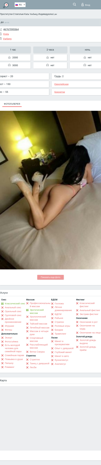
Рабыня (59, 318)
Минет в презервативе (62, 343)
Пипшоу (9, 363)
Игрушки (9, 325)
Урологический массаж (38, 318)
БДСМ (58, 314)
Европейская (61, 84)
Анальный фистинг (90, 310)
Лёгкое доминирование (63, 309)
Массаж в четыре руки (39, 333)
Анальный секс (13, 307)
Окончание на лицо (90, 332)
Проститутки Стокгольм (12, 14)
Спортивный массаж (36, 339)
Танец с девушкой (39, 363)
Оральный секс (13, 311)
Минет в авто (62, 356)
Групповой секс (13, 315)
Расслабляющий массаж (39, 346)
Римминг (9, 367)
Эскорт (8, 337)
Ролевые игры (62, 325)
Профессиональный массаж (40, 305)
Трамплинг (60, 333)
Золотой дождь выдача (88, 342)
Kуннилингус (61, 360)
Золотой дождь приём (88, 348)
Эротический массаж (37, 311)
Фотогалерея (12, 104)
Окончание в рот (89, 322)
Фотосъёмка (11, 341)
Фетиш (8, 329)
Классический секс (15, 303)
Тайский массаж (38, 323)
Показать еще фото (50, 277)
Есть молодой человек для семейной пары (13, 348)
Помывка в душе (14, 359)
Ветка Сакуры (37, 351)
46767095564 (11, 29)
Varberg (34, 14)
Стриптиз (35, 359)
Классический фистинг (87, 305)
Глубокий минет (63, 352)
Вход (86, 4)
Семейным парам (14, 355)
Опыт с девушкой (64, 348)
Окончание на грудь (87, 327)
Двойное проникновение (13, 320)
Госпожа (59, 303)
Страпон (59, 322)
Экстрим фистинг (89, 314)
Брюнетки (59, 92)
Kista (26, 14)
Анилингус (60, 364)
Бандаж (59, 329)
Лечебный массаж (39, 327)
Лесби (33, 367)
